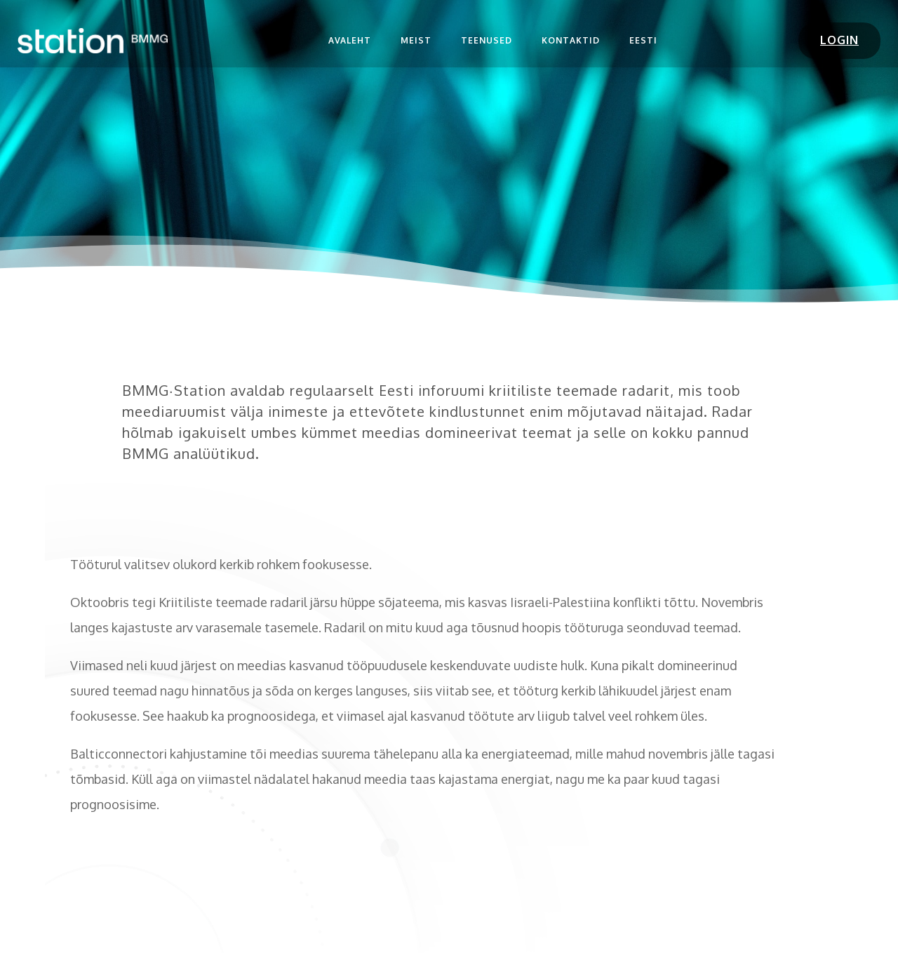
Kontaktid (571, 40)
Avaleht (349, 40)
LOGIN (839, 40)
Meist (416, 40)
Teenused (486, 40)
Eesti (643, 40)
